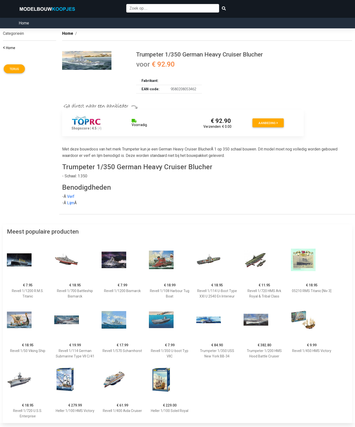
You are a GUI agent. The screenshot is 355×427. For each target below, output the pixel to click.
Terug (14, 69)
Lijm (70, 203)
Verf (70, 196)
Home (24, 23)
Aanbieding (268, 123)
